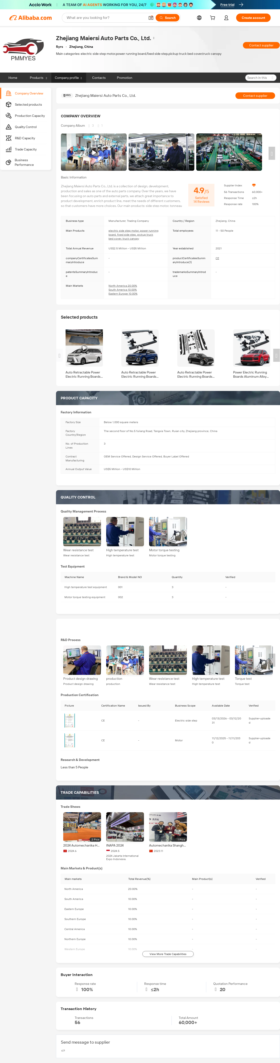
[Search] (167, 17)
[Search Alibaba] (105, 17)
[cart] (213, 18)
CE (217, 258)
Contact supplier (261, 45)
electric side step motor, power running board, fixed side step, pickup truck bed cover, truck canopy (133, 234)
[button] (151, 18)
